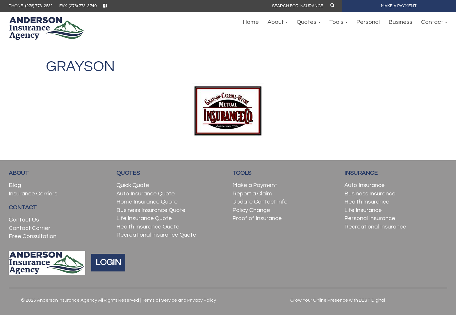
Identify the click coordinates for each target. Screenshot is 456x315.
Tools (338, 22)
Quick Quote (132, 185)
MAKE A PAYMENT (399, 6)
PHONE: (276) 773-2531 (31, 6)
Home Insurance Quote (147, 202)
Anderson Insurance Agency (67, 300)
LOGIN (108, 262)
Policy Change (251, 210)
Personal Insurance (369, 218)
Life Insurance (363, 210)
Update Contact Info (260, 202)
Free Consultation (32, 236)
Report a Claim (252, 194)
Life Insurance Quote (144, 218)
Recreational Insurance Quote (156, 235)
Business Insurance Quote (151, 210)
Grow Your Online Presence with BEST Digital (337, 300)
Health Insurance (366, 202)
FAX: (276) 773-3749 (78, 6)
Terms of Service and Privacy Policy (179, 300)
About (278, 22)
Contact (434, 22)
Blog (15, 185)
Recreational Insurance (375, 227)
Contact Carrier (29, 228)
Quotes (308, 22)
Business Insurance (370, 194)
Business (400, 22)
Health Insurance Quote (147, 227)
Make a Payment (254, 185)
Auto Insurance (364, 185)
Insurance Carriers (33, 194)
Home (251, 22)
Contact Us (24, 220)
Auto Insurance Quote (145, 194)
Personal (368, 22)
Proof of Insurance (257, 218)
